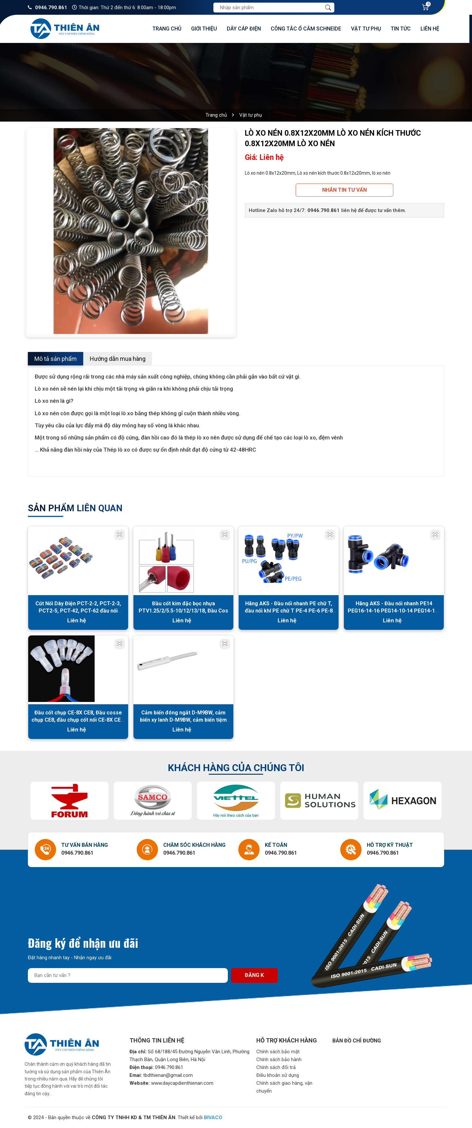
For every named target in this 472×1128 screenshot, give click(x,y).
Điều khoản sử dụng (277, 1075)
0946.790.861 (51, 7)
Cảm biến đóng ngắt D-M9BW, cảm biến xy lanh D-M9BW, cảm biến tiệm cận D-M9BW (183, 720)
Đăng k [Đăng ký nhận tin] (254, 975)
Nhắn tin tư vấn (344, 190)
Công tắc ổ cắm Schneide (306, 29)
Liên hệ (430, 29)
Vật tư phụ (366, 29)
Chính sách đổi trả (276, 1067)
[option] (131, 231)
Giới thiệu (204, 29)
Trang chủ (166, 29)
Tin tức (401, 29)
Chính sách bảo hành (279, 1059)
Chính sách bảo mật (278, 1052)
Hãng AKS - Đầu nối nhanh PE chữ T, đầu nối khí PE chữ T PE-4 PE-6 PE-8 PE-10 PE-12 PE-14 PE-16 (289, 610)
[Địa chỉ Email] (128, 975)
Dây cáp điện (244, 29)
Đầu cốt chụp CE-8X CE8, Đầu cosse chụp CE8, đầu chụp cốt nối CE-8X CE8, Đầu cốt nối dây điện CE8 (78, 720)
